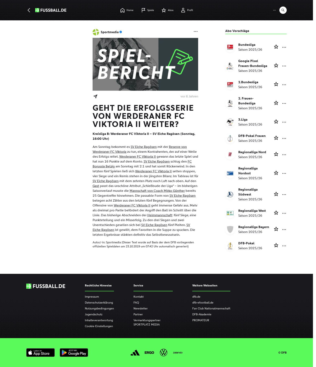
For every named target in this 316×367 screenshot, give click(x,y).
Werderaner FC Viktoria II (137, 156)
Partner (138, 314)
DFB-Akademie (201, 314)
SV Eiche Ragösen (144, 147)
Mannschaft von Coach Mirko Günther (157, 191)
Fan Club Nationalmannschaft (211, 308)
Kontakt (138, 296)
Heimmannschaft (159, 215)
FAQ (136, 302)
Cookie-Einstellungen (99, 326)
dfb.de (196, 296)
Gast (96, 186)
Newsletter (140, 308)
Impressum (92, 296)
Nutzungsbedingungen (99, 308)
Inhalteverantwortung (99, 320)
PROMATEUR (200, 320)
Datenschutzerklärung (99, 302)
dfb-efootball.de (202, 302)
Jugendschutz (93, 314)
